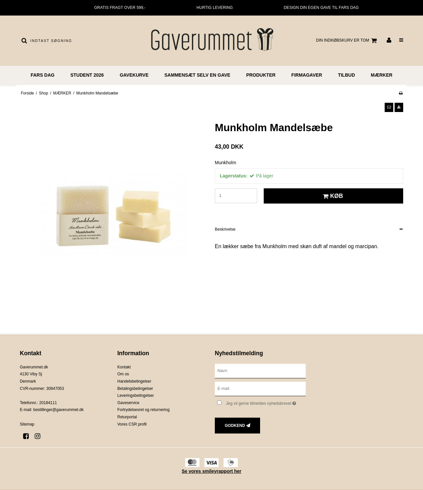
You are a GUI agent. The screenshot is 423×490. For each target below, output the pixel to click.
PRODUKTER (261, 75)
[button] (389, 107)
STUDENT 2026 (87, 75)
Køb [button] (332, 196)
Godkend (235, 425)
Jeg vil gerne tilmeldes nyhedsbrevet (266, 402)
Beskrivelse (225, 229)
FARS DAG (43, 75)
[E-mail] (260, 388)
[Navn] (260, 370)
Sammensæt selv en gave (197, 75)
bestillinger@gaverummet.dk (58, 409)
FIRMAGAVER (306, 75)
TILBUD (346, 75)
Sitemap (27, 424)
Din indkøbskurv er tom (347, 41)
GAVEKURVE (134, 75)
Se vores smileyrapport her (212, 471)
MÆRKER (381, 75)
